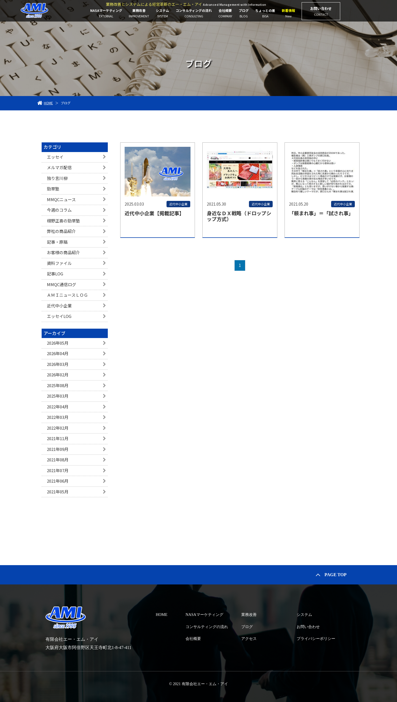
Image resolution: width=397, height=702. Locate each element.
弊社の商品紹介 (61, 231)
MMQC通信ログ (61, 284)
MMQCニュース (61, 199)
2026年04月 (57, 353)
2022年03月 (57, 417)
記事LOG (55, 273)
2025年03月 (57, 396)
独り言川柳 (57, 178)
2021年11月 (57, 438)
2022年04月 (57, 407)
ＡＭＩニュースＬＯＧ (67, 295)
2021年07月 (57, 470)
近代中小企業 (59, 306)
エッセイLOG (59, 316)
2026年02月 (57, 374)
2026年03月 (57, 364)
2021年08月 (57, 459)
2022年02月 (57, 428)
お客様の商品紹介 (63, 252)
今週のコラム (59, 210)
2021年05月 (57, 491)
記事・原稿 (57, 242)
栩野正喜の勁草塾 (63, 221)
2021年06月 (57, 481)
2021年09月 (57, 449)
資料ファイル (59, 263)
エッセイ (55, 157)
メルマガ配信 (59, 167)
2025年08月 (57, 385)
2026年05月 (57, 343)
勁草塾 (53, 189)
